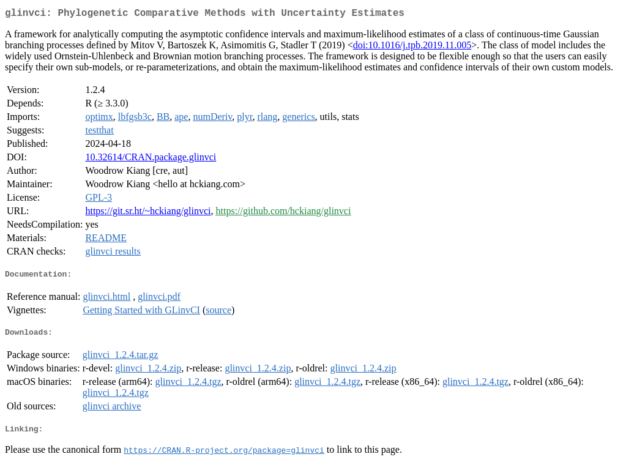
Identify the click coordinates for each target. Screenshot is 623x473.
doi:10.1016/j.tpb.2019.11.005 (412, 47)
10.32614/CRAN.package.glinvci (150, 159)
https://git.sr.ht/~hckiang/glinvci (148, 213)
